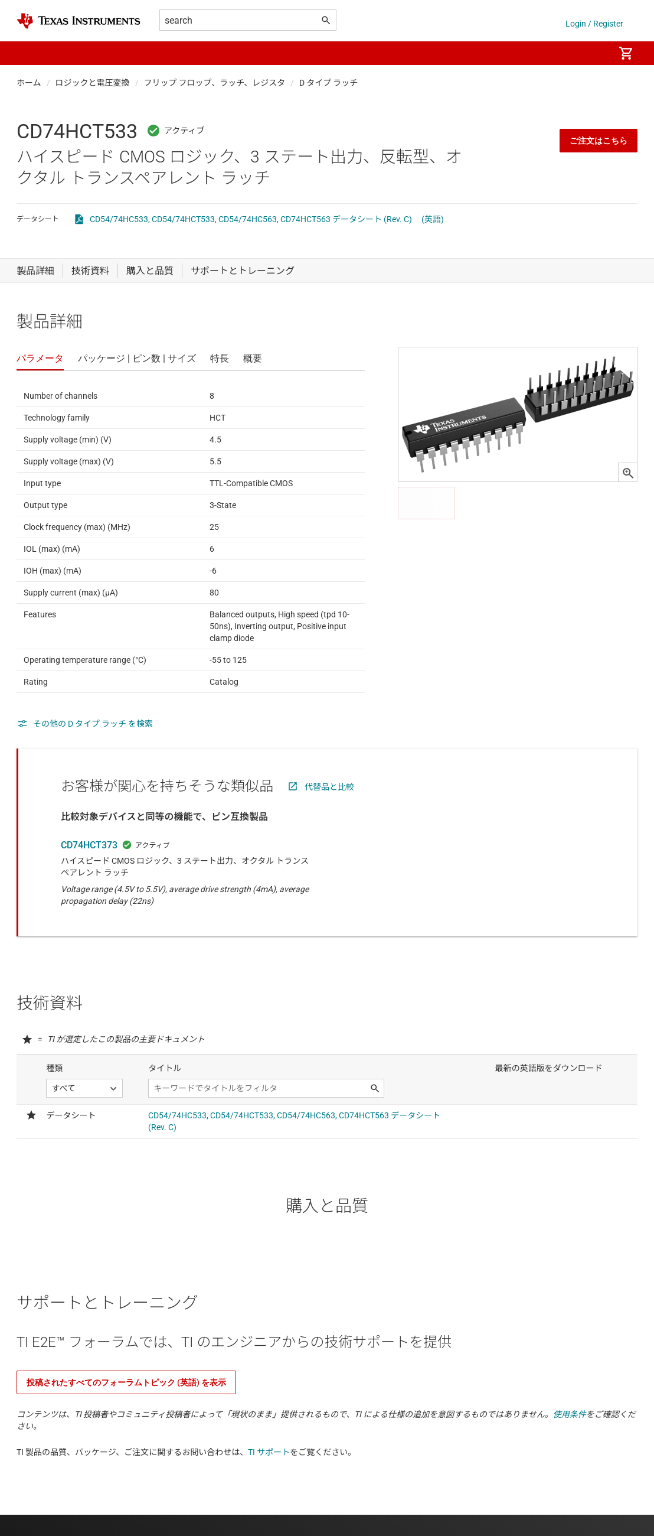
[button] (28, 53)
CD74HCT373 (89, 845)
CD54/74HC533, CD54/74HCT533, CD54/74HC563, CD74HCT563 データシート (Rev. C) (251, 219)
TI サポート (269, 1452)
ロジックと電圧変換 (92, 82)
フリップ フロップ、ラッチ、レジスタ (215, 82)
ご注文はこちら (598, 140)
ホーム (29, 82)
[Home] (78, 21)
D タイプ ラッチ (328, 82)
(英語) (432, 219)
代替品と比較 (329, 787)
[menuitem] (592, 53)
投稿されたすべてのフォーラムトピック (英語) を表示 (126, 1382)
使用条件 (569, 1414)
